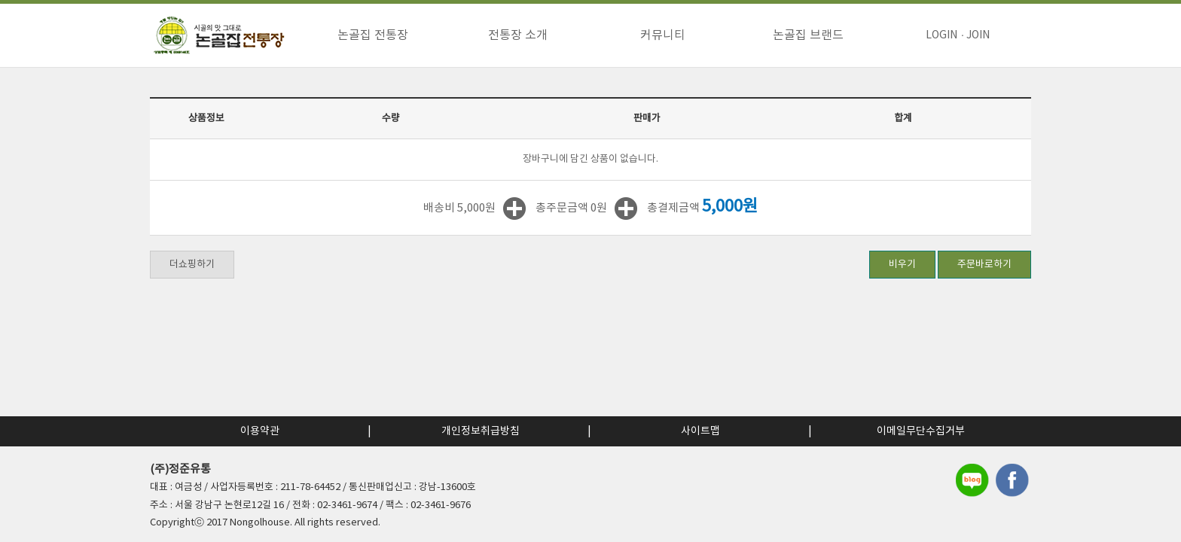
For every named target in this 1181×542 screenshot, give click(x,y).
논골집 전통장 (372, 35)
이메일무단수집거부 (921, 431)
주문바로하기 (984, 264)
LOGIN (941, 35)
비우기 (902, 264)
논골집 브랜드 (808, 35)
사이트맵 (700, 431)
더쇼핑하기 (192, 264)
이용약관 (259, 431)
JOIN (978, 35)
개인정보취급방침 (480, 431)
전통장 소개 (518, 35)
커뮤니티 (662, 35)
